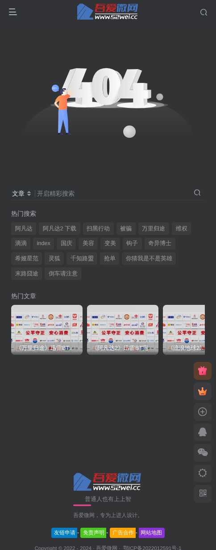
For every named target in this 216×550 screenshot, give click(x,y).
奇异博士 (159, 243)
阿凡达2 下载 (60, 229)
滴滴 (21, 243)
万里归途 (153, 229)
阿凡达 (24, 229)
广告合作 (123, 532)
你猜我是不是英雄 (149, 258)
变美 (110, 243)
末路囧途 (26, 274)
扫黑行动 (98, 229)
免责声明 (93, 532)
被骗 (126, 229)
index (43, 243)
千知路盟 (82, 258)
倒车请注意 (63, 274)
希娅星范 (26, 258)
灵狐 (54, 258)
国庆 (66, 243)
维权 (181, 229)
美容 (88, 243)
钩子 (132, 243)
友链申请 (64, 532)
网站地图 (151, 532)
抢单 (110, 258)
